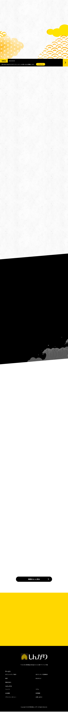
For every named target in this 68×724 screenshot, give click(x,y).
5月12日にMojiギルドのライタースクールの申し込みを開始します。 (18, 62)
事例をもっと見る (34, 591)
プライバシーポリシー (10, 709)
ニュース (7, 701)
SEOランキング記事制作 (42, 687)
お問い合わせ (39, 709)
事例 (6, 691)
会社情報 (7, 705)
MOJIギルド (38, 691)
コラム (37, 701)
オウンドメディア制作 (10, 687)
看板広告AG (8, 694)
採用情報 (38, 705)
